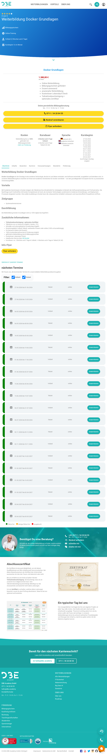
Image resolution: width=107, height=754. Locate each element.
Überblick (5, 166)
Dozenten (23, 166)
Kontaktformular (7, 692)
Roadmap (58, 699)
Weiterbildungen (39, 4)
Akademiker (6, 721)
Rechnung (5, 715)
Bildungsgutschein (8, 709)
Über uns (65, 4)
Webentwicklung (61, 683)
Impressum (37, 751)
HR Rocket (25, 238)
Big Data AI (59, 685)
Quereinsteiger (7, 724)
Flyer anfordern (53, 126)
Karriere (32, 166)
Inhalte (14, 166)
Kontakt (71, 751)
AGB (53, 751)
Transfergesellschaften (10, 718)
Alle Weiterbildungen (62, 676)
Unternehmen (6, 727)
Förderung (66, 166)
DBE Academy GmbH (14, 751)
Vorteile (54, 4)
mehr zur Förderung (24, 145)
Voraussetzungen (44, 166)
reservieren (94, 287)
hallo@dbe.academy (42, 661)
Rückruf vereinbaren (53, 120)
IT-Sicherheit (59, 680)
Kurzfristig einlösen (8, 712)
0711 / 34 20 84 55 (53, 113)
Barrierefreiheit (62, 751)
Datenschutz (46, 751)
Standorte (56, 166)
